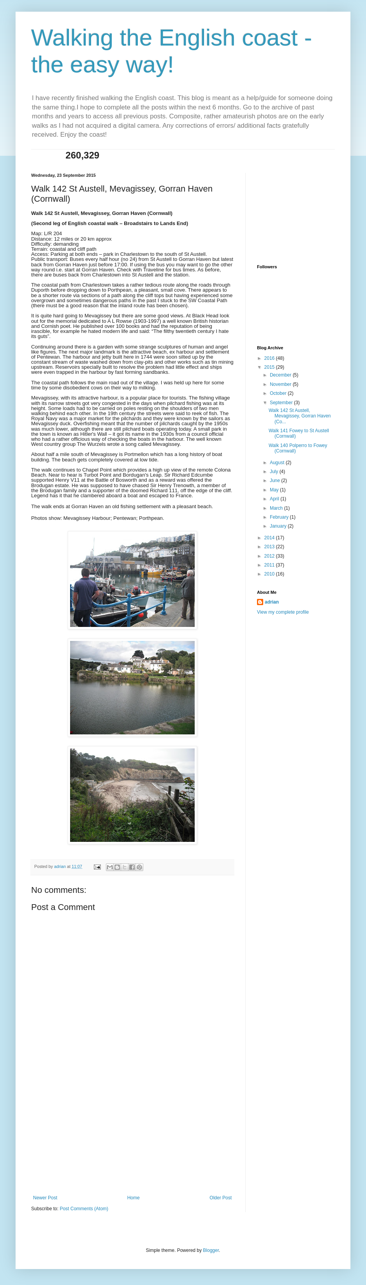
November (281, 384)
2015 (270, 367)
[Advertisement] (132, 1136)
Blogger (211, 1250)
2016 (270, 358)
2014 (270, 537)
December (281, 375)
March (277, 508)
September (282, 402)
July (275, 471)
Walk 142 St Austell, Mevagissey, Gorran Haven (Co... (300, 416)
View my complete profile (283, 612)
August (278, 462)
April (275, 499)
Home (133, 1198)
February (280, 517)
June (275, 480)
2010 (270, 574)
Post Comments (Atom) (84, 1208)
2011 (270, 565)
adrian (272, 602)
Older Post (220, 1198)
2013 (270, 546)
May (275, 490)
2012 (270, 556)
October (279, 393)
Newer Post (45, 1198)
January (279, 526)
